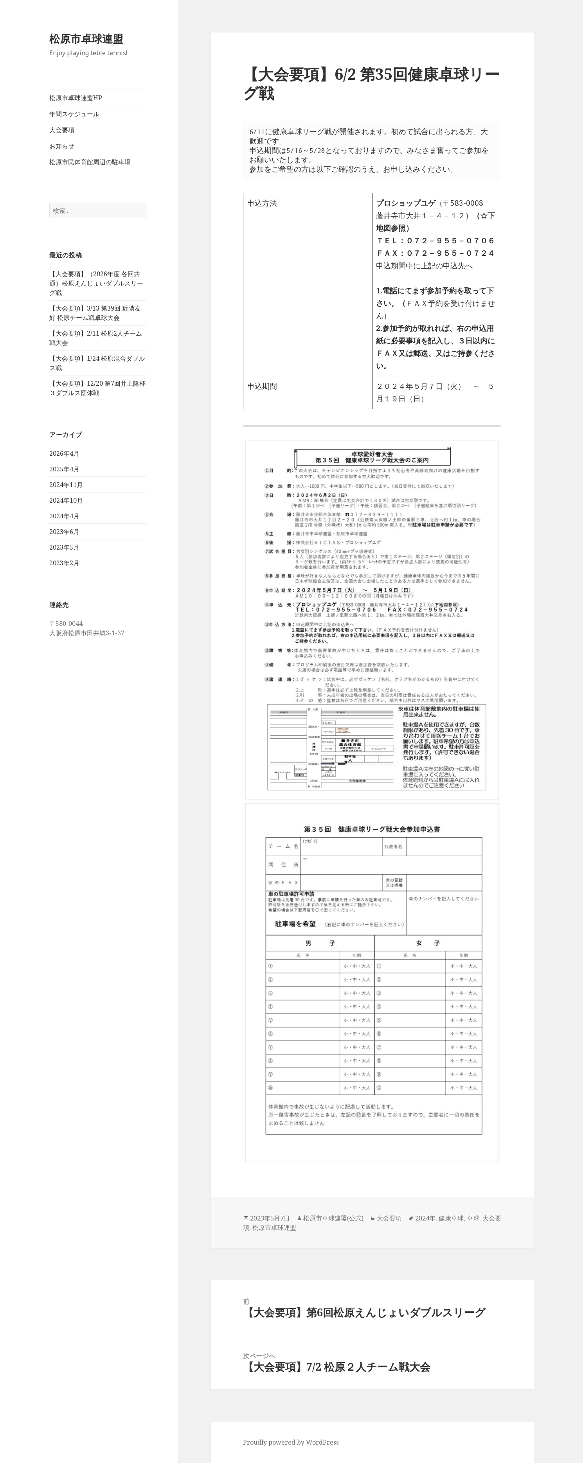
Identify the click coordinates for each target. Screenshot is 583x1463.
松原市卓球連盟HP (75, 97)
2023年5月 (64, 547)
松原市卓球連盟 (86, 38)
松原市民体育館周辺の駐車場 (90, 162)
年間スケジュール (74, 114)
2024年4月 (64, 516)
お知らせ (61, 146)
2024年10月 (66, 500)
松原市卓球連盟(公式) (333, 1218)
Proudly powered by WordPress (291, 1442)
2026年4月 (64, 453)
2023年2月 (64, 563)
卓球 (473, 1218)
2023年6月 (64, 531)
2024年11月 (66, 484)
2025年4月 (64, 469)
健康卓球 (451, 1218)
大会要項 (61, 130)
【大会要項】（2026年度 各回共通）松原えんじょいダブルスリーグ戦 (96, 283)
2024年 (425, 1218)
